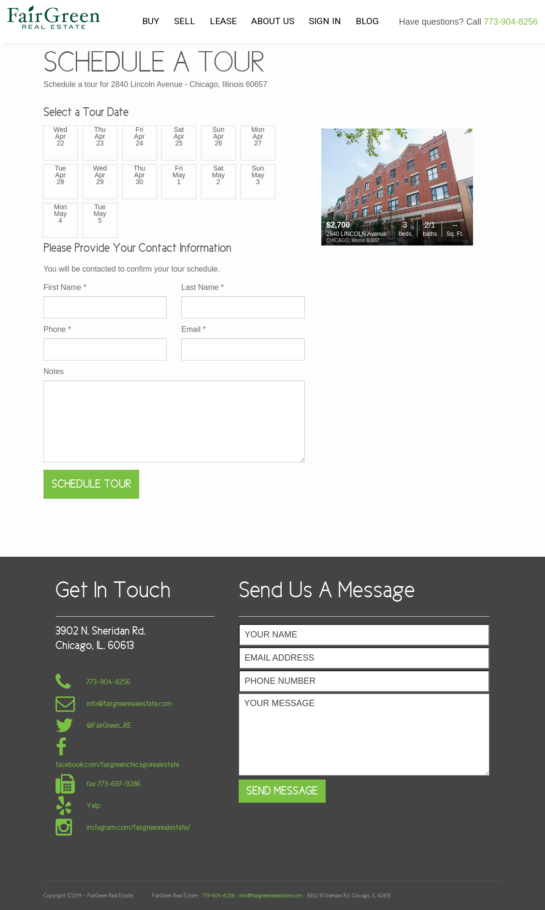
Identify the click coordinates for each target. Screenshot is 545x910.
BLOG (367, 21)
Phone (57, 329)
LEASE (223, 21)
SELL (184, 21)
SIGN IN (325, 21)
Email (193, 329)
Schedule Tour (91, 484)
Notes (53, 372)
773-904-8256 (511, 22)
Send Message (282, 791)
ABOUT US (272, 21)
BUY (150, 21)
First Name (64, 287)
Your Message (364, 734)
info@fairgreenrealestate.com (270, 895)
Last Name (202, 287)
